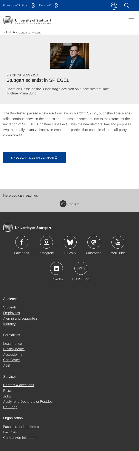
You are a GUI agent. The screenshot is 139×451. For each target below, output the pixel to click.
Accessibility (12, 354)
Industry (9, 323)
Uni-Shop (10, 407)
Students (10, 307)
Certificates (11, 359)
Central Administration (20, 437)
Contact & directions (18, 385)
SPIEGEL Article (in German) (32, 157)
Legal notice (12, 343)
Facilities (10, 432)
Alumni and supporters (20, 318)
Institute (10, 32)
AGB (6, 365)
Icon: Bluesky (70, 242)
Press (7, 390)
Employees (11, 312)
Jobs (7, 396)
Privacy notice (14, 348)
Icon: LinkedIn (56, 268)
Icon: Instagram (46, 242)
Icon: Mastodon (93, 242)
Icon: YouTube (117, 242)
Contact (69, 204)
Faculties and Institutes (21, 426)
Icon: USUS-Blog (80, 268)
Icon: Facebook (21, 242)
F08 (45, 5)
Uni (16, 5)
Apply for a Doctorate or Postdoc (28, 401)
